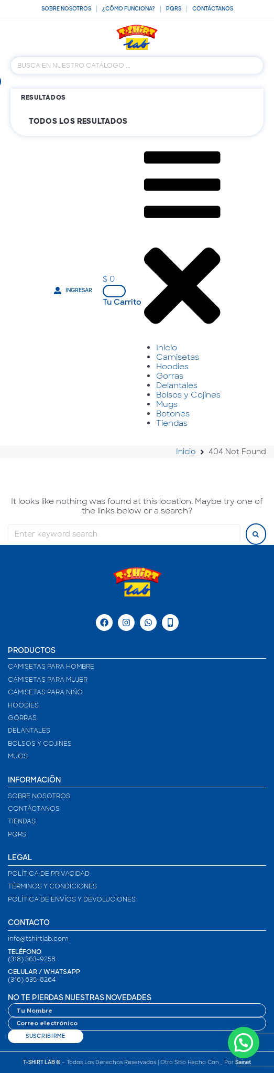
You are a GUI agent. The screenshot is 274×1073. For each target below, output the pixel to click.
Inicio (186, 451)
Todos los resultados (78, 121)
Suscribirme (45, 1036)
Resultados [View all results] (43, 97)
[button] (111, 279)
